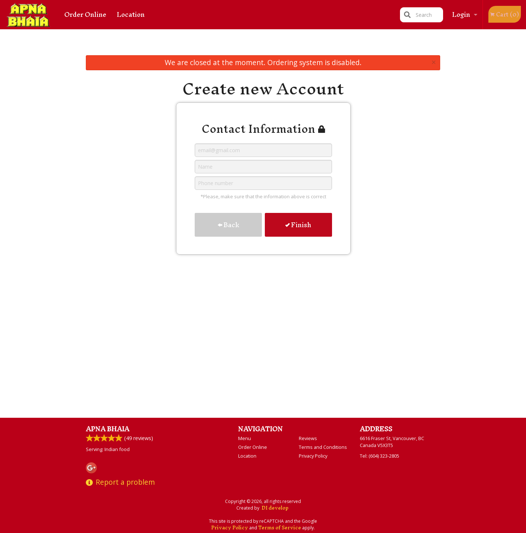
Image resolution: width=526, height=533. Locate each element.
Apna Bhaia (107, 428)
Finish (298, 224)
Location (131, 14)
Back (228, 224)
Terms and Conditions (323, 447)
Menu (244, 438)
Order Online (85, 14)
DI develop (275, 508)
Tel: (379, 456)
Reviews (308, 438)
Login (461, 14)
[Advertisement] (263, 44)
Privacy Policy (313, 456)
